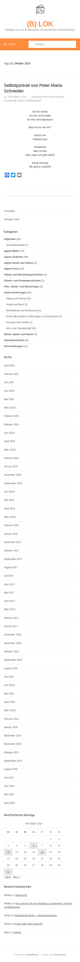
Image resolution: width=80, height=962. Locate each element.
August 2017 (11, 567)
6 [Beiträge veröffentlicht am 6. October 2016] (33, 845)
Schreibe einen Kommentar (22, 100)
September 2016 (13, 659)
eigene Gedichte (13, 257)
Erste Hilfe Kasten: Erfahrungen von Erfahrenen (32, 316)
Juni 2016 (9, 685)
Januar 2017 (11, 626)
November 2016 (12, 643)
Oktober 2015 (11, 752)
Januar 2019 (11, 466)
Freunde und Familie (17, 322)
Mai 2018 (9, 500)
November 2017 (12, 542)
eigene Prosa (11, 268)
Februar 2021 (11, 374)
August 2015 (11, 769)
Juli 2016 (9, 676)
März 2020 (9, 407)
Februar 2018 (11, 525)
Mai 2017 (9, 592)
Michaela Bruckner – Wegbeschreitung (36, 915)
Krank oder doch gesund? (29, 923)
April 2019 (9, 441)
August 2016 (11, 668)
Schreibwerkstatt (15, 245)
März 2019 (9, 449)
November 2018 (12, 474)
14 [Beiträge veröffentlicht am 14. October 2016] (42, 852)
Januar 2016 (11, 727)
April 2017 (9, 601)
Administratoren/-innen (47, 97)
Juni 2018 (9, 491)
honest (17, 932)
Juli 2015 (9, 777)
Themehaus (60, 954)
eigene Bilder (11, 251)
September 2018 (13, 483)
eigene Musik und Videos (18, 263)
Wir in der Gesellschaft (18, 328)
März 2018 (9, 517)
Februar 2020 (11, 416)
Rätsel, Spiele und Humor (19, 334)
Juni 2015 (9, 786)
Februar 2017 (11, 618)
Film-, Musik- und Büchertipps (21, 286)
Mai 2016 (9, 693)
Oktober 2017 (11, 550)
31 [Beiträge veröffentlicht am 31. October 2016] (8, 872)
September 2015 (13, 760)
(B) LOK (40, 24)
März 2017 (9, 609)
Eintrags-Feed (11, 219)
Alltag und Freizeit (16, 298)
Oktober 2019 (11, 424)
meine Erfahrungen (15, 292)
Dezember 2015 (12, 735)
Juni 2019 (9, 433)
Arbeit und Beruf (15, 304)
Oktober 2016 (11, 651)
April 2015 (9, 803)
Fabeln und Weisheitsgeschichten (23, 274)
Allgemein (10, 239)
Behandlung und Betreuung (21, 310)
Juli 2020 (9, 382)
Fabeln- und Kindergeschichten (22, 280)
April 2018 (9, 508)
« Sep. (7, 877)
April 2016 (9, 702)
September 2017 (13, 559)
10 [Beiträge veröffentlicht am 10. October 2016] (8, 852)
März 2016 (9, 710)
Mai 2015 (9, 794)
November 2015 (12, 744)
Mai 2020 (9, 399)
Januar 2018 (11, 533)
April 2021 (9, 365)
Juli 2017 (9, 575)
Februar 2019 (11, 458)
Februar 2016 (11, 719)
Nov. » (16, 877)
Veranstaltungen (13, 346)
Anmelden (9, 211)
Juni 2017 (9, 584)
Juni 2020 (9, 390)
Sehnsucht (21, 895)
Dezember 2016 (12, 634)
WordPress (32, 954)
